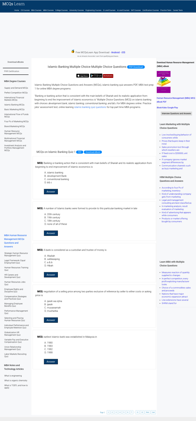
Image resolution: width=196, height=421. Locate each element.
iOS (123, 52)
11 (137, 412)
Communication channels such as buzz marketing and (176, 167)
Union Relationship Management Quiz (12, 348)
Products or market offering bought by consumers (175, 220)
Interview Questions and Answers (176, 113)
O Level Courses (109, 10)
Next (147, 412)
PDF (79, 152)
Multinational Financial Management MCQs (14, 139)
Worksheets (108, 76)
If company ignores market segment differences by (174, 161)
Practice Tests (165, 10)
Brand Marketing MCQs (14, 126)
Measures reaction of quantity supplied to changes (176, 274)
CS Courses (25, 10)
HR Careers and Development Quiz (12, 276)
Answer (51, 191)
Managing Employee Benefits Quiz (13, 304)
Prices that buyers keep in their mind (176, 142)
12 (142, 412)
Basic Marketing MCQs (14, 109)
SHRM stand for (169, 303)
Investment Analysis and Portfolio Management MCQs (15, 147)
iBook (159, 107)
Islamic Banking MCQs (14, 105)
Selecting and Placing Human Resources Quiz (14, 319)
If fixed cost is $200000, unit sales (174, 154)
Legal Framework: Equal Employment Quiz (14, 261)
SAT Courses (136, 10)
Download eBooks (16, 62)
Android (115, 52)
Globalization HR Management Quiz (12, 333)
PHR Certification (11, 71)
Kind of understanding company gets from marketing (176, 195)
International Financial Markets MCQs (14, 98)
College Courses (61, 10)
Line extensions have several (175, 300)
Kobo (164, 107)
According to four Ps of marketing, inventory (172, 189)
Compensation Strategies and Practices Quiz (15, 297)
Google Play (172, 107)
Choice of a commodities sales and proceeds (176, 289)
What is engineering (13, 376)
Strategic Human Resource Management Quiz (16, 254)
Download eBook (93, 152)
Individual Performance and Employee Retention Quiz (16, 326)
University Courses (76, 10)
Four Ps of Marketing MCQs (16, 121)
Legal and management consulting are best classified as (177, 201)
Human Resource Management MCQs (13, 132)
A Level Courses (123, 10)
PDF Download (136, 67)
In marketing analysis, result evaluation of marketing (175, 207)
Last (153, 412)
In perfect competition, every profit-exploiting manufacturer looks (175, 281)
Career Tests (178, 10)
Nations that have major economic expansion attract (175, 295)
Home (16, 10)
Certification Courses (150, 10)
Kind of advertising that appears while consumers (176, 214)
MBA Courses (48, 10)
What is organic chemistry (15, 380)
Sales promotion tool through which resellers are (175, 148)
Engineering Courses (93, 10)
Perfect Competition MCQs (16, 93)
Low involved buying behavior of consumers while (176, 136)
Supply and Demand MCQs (16, 88)
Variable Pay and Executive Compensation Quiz (16, 341)
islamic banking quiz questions (90, 107)
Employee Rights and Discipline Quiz (13, 290)
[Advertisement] (98, 30)
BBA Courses (36, 10)
